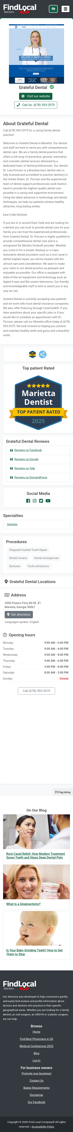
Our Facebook (36, 1102)
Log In (36, 1060)
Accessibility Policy (43, 1126)
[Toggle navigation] (65, 9)
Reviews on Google (24, 459)
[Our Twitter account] (41, 500)
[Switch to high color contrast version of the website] (53, 8)
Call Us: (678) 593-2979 (36, 105)
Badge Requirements (36, 1088)
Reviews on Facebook (26, 450)
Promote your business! (36, 1073)
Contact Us (37, 1080)
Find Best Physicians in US (36, 1039)
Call (36, 691)
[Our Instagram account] (35, 500)
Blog (36, 1053)
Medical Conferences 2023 (36, 1046)
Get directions (18, 614)
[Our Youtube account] (48, 500)
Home (36, 1032)
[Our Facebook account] (28, 500)
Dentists (12, 524)
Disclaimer (36, 1095)
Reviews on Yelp (22, 468)
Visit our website (35, 96)
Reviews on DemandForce (28, 477)
